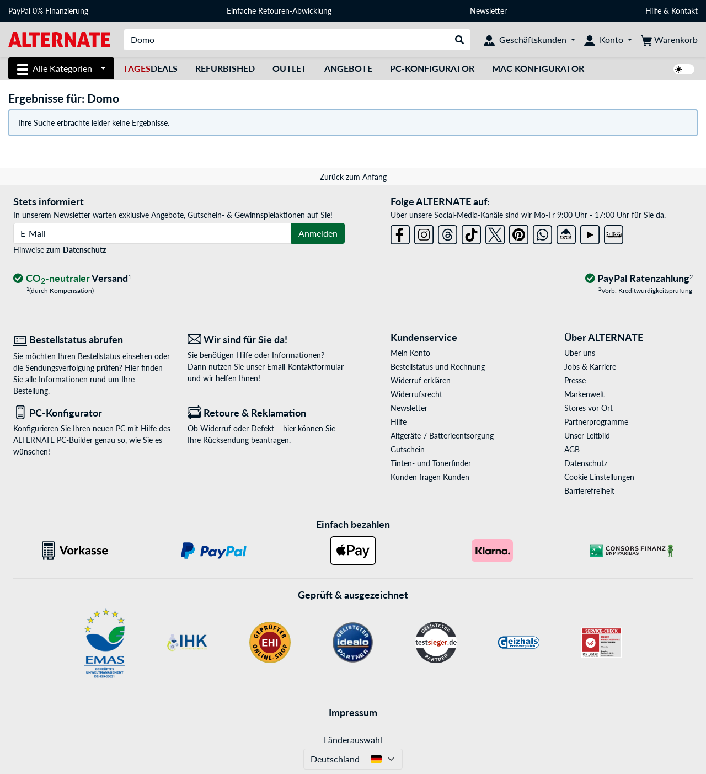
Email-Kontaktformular (305, 366)
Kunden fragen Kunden (430, 477)
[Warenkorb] (669, 40)
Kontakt (684, 10)
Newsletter (488, 10)
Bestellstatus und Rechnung (438, 366)
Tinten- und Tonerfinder (431, 463)
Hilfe (653, 10)
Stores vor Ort (588, 408)
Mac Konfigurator (538, 68)
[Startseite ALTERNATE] (59, 39)
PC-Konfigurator (432, 68)
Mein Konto (410, 352)
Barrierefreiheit (589, 490)
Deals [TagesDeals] (150, 68)
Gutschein (408, 449)
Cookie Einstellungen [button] (599, 477)
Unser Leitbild (587, 435)
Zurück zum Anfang (353, 177)
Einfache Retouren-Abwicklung (279, 10)
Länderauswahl (353, 739)
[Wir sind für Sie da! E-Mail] (266, 339)
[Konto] (608, 40)
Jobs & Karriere (590, 366)
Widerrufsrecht (416, 394)
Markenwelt (584, 394)
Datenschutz (84, 249)
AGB (572, 449)
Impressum (353, 712)
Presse (575, 380)
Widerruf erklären (421, 380)
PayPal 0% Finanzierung (48, 10)
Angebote (348, 68)
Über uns (579, 352)
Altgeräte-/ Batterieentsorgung (442, 435)
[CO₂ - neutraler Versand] (72, 279)
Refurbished (225, 68)
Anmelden (318, 233)
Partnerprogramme (596, 421)
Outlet (289, 68)
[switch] (683, 69)
